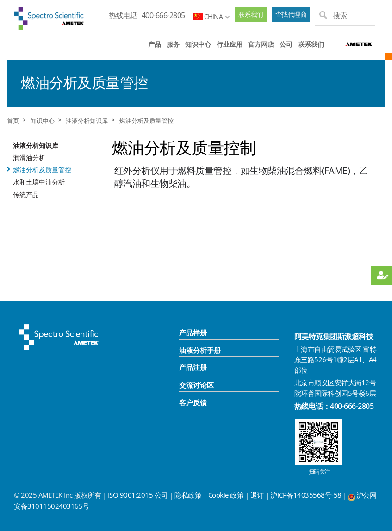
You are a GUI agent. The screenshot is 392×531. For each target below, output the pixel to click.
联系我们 (250, 14)
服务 (173, 44)
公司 (286, 44)
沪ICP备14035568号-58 (306, 495)
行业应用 (230, 44)
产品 (154, 44)
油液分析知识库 (87, 121)
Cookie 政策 (226, 495)
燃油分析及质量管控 (146, 121)
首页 (13, 121)
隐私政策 (187, 495)
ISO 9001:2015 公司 (138, 495)
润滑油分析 (29, 157)
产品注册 (193, 367)
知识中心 (198, 44)
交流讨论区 (196, 384)
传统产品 (26, 194)
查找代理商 (291, 14)
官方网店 (261, 44)
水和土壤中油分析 (39, 182)
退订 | (260, 495)
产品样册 (193, 332)
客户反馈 (193, 402)
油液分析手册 (200, 350)
